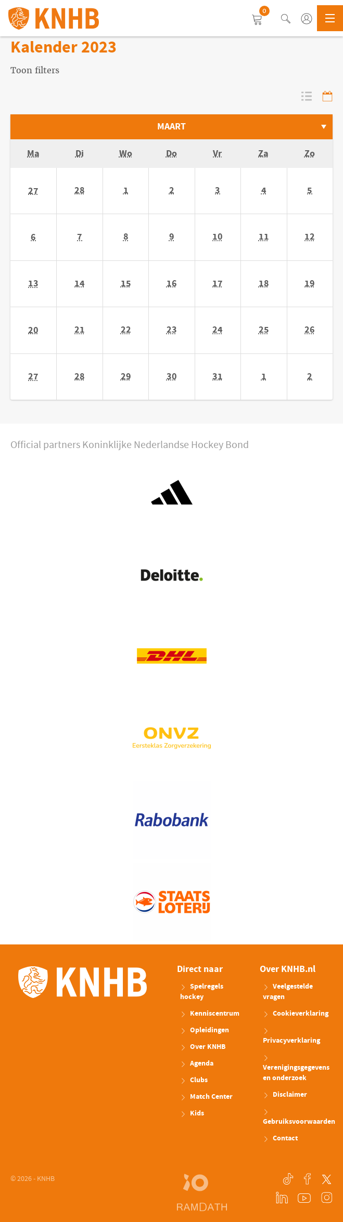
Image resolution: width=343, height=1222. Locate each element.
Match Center (206, 1097)
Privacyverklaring (291, 1037)
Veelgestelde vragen (288, 991)
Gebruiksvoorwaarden (298, 1118)
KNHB (82, 982)
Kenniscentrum (209, 1013)
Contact (280, 1138)
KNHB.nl (53, 18)
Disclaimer (285, 1094)
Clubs (194, 1080)
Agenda (196, 1063)
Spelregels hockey (201, 991)
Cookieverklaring (295, 1013)
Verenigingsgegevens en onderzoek (296, 1069)
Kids (192, 1113)
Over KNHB (202, 1047)
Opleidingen (204, 1030)
